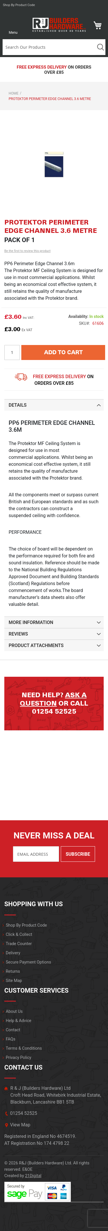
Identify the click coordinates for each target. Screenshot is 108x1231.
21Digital (33, 1175)
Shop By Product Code (26, 925)
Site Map (14, 980)
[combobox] (49, 47)
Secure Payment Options (28, 962)
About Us (14, 1011)
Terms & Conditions (24, 1048)
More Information (31, 622)
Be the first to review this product (27, 251)
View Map (20, 1125)
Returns (13, 971)
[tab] (54, 405)
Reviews (18, 634)
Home (13, 93)
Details (17, 405)
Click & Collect (19, 934)
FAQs (10, 1039)
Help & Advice (18, 1020)
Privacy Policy (18, 1057)
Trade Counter (19, 943)
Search (100, 47)
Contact (13, 1030)
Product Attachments (36, 645)
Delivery (13, 953)
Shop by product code (19, 5)
